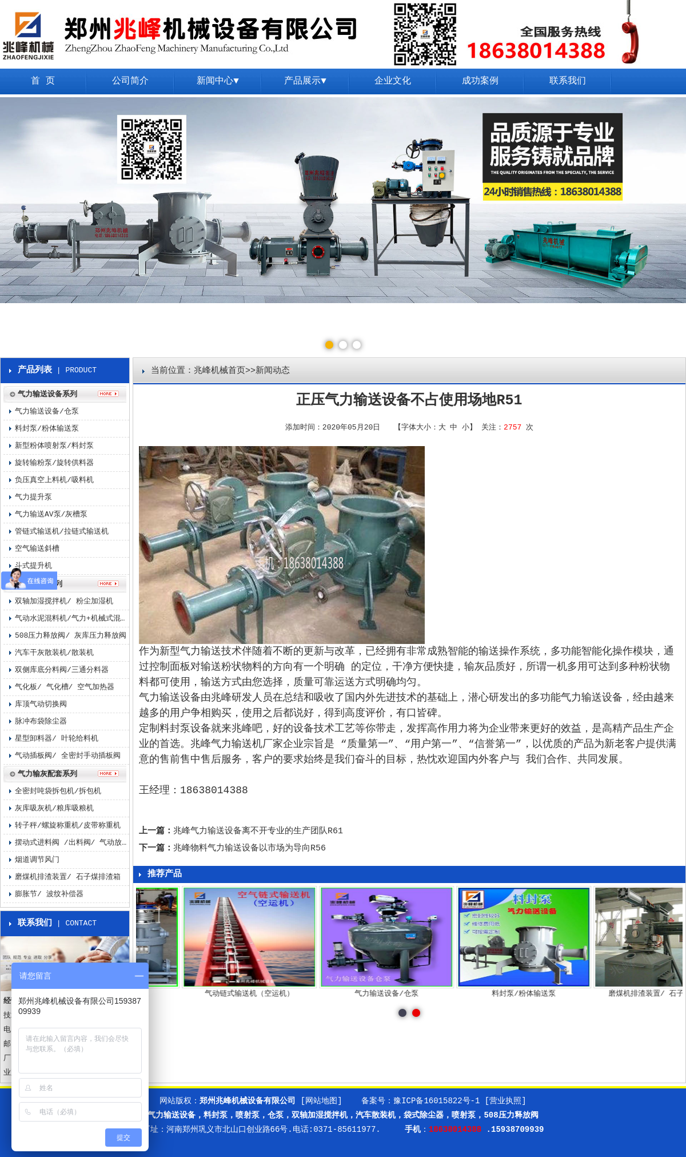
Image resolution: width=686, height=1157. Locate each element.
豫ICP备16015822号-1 (436, 1101)
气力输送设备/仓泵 (47, 411)
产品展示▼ (305, 81)
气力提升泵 (33, 497)
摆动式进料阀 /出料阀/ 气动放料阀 (72, 842)
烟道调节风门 (37, 860)
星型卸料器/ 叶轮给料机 (56, 738)
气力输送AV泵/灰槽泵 (51, 514)
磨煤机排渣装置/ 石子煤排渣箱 (68, 877)
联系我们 (567, 81)
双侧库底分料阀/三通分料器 (62, 670)
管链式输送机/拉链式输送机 (62, 531)
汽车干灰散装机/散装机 (54, 653)
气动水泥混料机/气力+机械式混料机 (72, 618)
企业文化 (392, 81)
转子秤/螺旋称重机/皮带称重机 (68, 825)
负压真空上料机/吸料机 (54, 480)
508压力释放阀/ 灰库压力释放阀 (70, 635)
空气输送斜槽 (37, 548)
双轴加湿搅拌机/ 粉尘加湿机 (64, 601)
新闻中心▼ (218, 81)
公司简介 (130, 81)
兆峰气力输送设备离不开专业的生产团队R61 (258, 831)
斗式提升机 (33, 566)
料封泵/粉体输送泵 (47, 428)
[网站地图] (321, 1101)
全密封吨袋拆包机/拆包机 (58, 791)
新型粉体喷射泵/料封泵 (54, 446)
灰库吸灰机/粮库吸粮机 (54, 808)
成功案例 (480, 81)
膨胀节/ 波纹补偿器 (49, 894)
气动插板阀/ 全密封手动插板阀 (68, 756)
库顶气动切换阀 (41, 704)
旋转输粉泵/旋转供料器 (54, 463)
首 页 (43, 81)
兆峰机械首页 (219, 371)
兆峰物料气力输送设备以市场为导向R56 (249, 848)
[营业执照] (506, 1101)
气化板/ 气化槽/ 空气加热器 (64, 687)
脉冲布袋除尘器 (41, 721)
